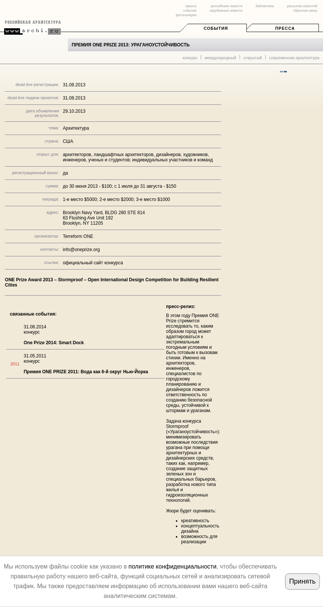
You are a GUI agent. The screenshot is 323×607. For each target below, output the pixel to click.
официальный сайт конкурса (93, 262)
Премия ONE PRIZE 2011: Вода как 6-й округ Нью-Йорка (86, 371)
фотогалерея (186, 15)
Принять (302, 581)
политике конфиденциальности (173, 566)
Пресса (285, 28)
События (216, 28)
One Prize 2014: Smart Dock (54, 342)
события (189, 10)
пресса (190, 6)
